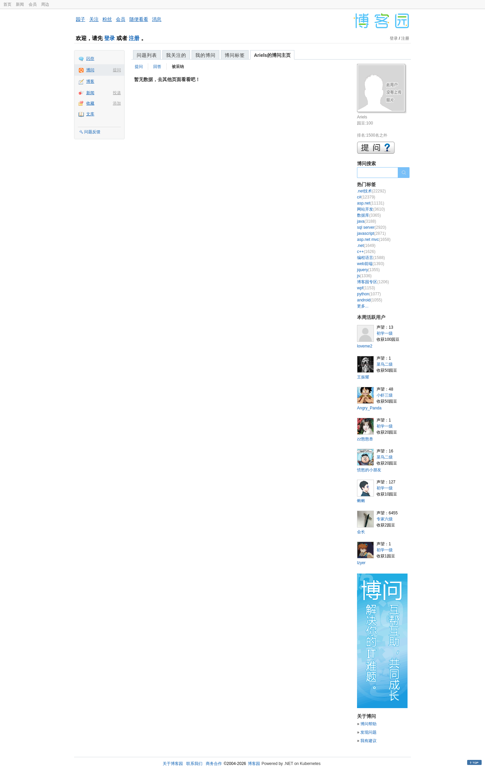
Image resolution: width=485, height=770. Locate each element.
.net (366, 245)
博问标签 (235, 55)
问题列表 (147, 55)
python (369, 294)
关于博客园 (173, 763)
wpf (366, 288)
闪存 (90, 58)
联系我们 (194, 763)
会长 (361, 531)
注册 (134, 38)
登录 (109, 38)
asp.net (370, 203)
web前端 (370, 263)
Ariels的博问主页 (272, 55)
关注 (94, 19)
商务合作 (214, 763)
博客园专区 (373, 282)
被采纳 (178, 66)
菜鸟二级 (385, 364)
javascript (371, 233)
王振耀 (363, 377)
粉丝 (107, 19)
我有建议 (368, 740)
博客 (90, 81)
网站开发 (371, 209)
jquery (368, 269)
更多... (362, 306)
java (366, 221)
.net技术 (371, 191)
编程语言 (371, 257)
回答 (157, 66)
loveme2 (364, 346)
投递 (117, 92)
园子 (80, 19)
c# (366, 197)
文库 (90, 114)
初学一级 (385, 333)
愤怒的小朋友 (369, 470)
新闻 (20, 4)
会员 (33, 4)
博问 (90, 70)
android (369, 300)
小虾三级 (385, 395)
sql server (371, 227)
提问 (117, 70)
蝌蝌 (361, 501)
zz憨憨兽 (365, 439)
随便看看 (138, 19)
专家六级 (385, 519)
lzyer (361, 562)
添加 (117, 103)
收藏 (90, 103)
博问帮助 (368, 724)
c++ (366, 251)
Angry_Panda (369, 408)
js (364, 275)
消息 (156, 19)
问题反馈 (92, 132)
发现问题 (368, 732)
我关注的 (176, 55)
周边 (45, 4)
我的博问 (205, 55)
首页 (7, 4)
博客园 (254, 763)
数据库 (369, 215)
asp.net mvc (373, 239)
